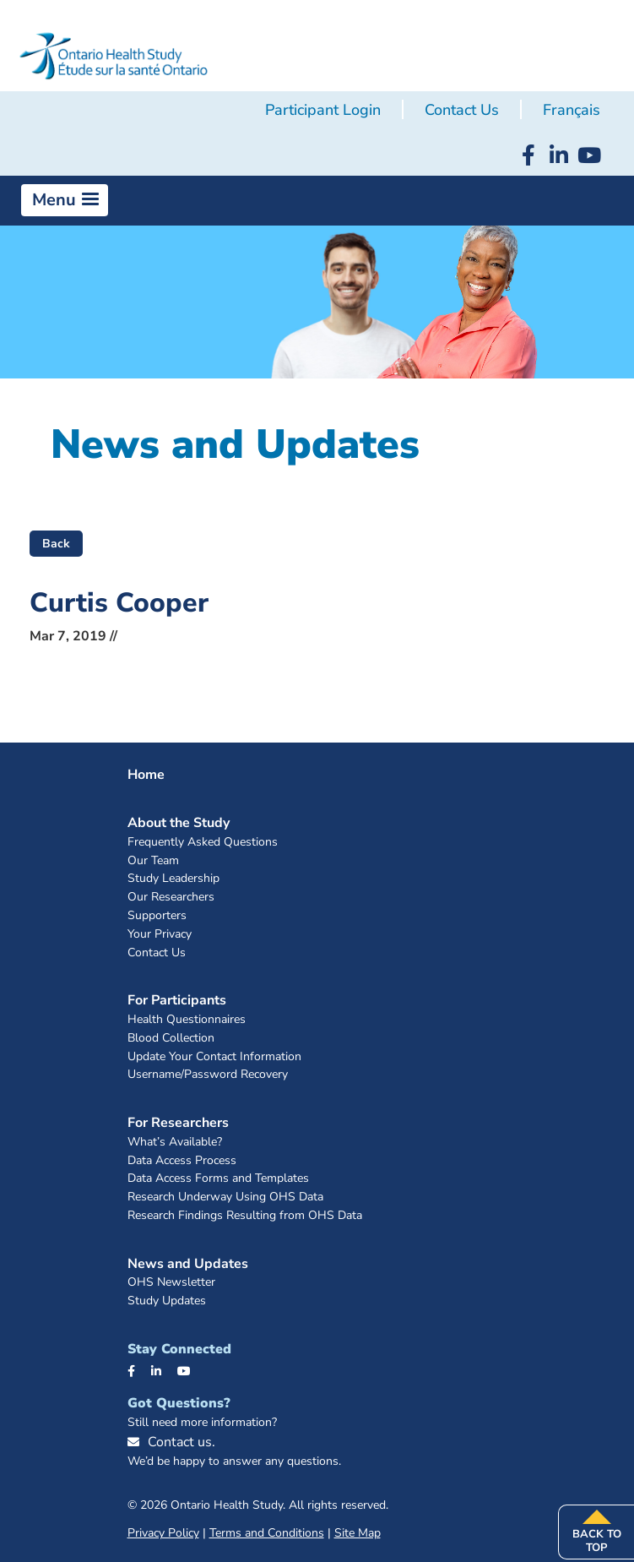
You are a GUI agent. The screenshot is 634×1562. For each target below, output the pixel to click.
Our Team (153, 861)
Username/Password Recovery (207, 1075)
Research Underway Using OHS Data (225, 1197)
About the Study (178, 823)
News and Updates (187, 1263)
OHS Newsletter (171, 1283)
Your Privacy (159, 935)
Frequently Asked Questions (202, 842)
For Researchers (178, 1122)
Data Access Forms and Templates (218, 1179)
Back (56, 544)
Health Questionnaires (186, 1020)
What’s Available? (174, 1142)
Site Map (357, 1533)
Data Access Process (181, 1161)
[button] (64, 200)
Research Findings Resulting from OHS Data (244, 1216)
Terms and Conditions (266, 1533)
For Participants (176, 1000)
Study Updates (166, 1301)
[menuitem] (571, 110)
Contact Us (462, 110)
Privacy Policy (163, 1533)
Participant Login (323, 110)
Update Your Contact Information (214, 1057)
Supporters (157, 916)
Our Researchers (170, 897)
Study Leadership (173, 879)
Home (146, 774)
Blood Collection (170, 1038)
